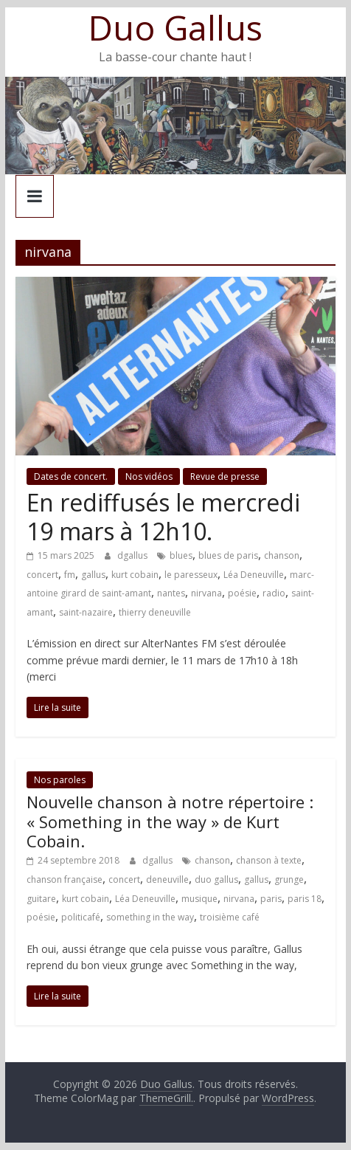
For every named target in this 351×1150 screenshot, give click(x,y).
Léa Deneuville (253, 574)
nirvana (206, 593)
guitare (41, 898)
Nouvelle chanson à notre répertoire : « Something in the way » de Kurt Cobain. (170, 821)
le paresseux (191, 574)
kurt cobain (135, 574)
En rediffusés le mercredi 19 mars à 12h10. (163, 516)
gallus (93, 574)
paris (271, 898)
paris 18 (305, 898)
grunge (289, 879)
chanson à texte (269, 860)
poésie (242, 593)
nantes (171, 593)
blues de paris (228, 555)
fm (69, 574)
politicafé (80, 917)
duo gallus (216, 879)
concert (42, 574)
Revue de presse (225, 476)
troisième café (230, 917)
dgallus (133, 555)
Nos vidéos (149, 476)
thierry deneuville (155, 612)
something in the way (150, 917)
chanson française (64, 879)
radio (274, 593)
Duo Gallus (175, 27)
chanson (281, 555)
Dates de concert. (71, 476)
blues (181, 555)
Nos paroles (60, 780)
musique (199, 898)
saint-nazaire (86, 612)
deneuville (167, 879)
